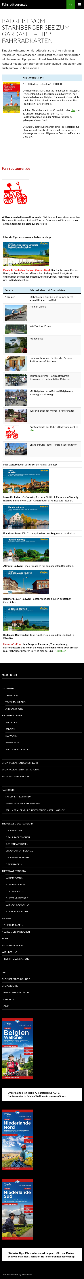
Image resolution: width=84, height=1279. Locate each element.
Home (5, 1006)
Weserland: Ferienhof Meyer (22, 803)
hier (73, 110)
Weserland (12, 742)
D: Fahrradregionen (17, 837)
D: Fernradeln (13, 864)
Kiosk (5, 938)
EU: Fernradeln (14, 891)
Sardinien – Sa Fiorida (18, 796)
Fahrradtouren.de (14, 4)
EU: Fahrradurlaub (16, 911)
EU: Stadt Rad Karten (17, 904)
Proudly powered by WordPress (17, 1274)
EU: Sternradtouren (17, 898)
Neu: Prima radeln (12, 925)
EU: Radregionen (15, 884)
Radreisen (8, 688)
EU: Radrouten (14, 877)
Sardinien (11, 722)
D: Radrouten (13, 830)
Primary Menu (79, 4)
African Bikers (14, 708)
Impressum (8, 999)
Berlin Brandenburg (17, 749)
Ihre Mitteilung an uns (15, 958)
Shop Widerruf (11, 985)
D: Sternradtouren (16, 844)
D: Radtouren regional (19, 850)
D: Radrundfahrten (17, 857)
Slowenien (11, 735)
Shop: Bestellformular (15, 776)
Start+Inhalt (9, 675)
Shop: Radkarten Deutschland (20, 762)
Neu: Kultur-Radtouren (16, 931)
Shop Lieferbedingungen (16, 979)
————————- (9, 965)
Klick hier (60, 650)
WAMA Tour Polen (15, 702)
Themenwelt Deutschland (17, 823)
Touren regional (12, 715)
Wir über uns (9, 952)
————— (6, 918)
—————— (7, 783)
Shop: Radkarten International (20, 769)
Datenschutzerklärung (16, 992)
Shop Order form (12, 945)
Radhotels (8, 790)
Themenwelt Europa (14, 871)
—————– (7, 681)
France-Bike (12, 695)
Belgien (10, 729)
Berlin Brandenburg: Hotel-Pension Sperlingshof (35, 810)
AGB (4, 972)
